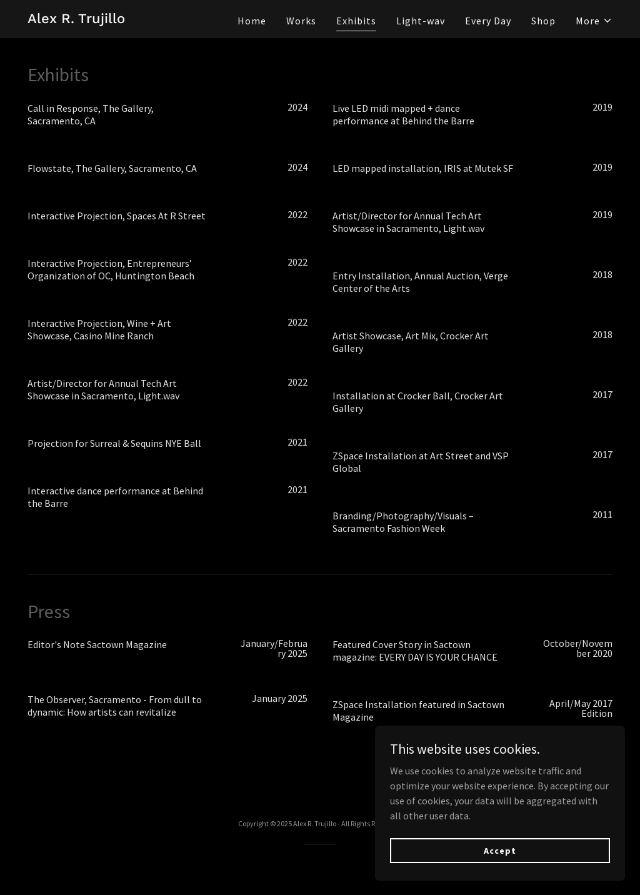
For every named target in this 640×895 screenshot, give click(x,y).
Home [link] (252, 20)
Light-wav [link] (420, 20)
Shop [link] (543, 20)
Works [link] (301, 20)
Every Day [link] (488, 20)
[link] (76, 19)
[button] (594, 20)
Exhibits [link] (356, 20)
